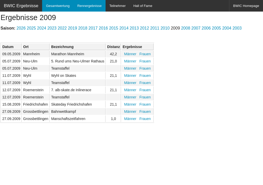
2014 (124, 28)
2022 (62, 28)
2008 (185, 28)
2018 (83, 28)
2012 (144, 28)
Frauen (145, 54)
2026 (21, 28)
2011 (154, 28)
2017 (93, 28)
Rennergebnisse (89, 6)
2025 (31, 28)
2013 (134, 28)
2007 (196, 28)
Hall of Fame (142, 6)
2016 (103, 28)
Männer (130, 54)
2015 (113, 28)
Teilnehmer (117, 6)
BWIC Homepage (246, 6)
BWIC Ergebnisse (21, 5)
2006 (206, 28)
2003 (237, 28)
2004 (226, 28)
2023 (52, 28)
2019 (72, 28)
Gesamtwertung (58, 6)
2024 (41, 28)
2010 (165, 28)
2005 (216, 28)
